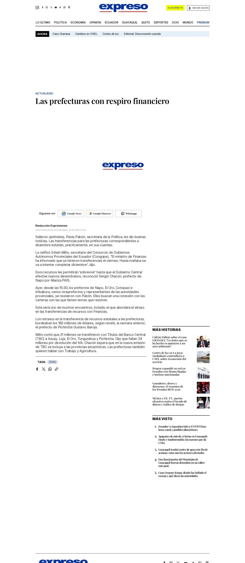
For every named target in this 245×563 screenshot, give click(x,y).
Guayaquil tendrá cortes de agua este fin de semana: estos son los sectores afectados (183, 451)
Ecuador (111, 22)
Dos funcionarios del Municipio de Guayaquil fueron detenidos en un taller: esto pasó (181, 463)
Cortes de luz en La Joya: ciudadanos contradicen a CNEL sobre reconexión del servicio (169, 357)
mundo (188, 22)
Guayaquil (130, 22)
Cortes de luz (111, 33)
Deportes (161, 22)
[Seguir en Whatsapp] (128, 213)
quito (145, 22)
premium (203, 22)
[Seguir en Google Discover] (100, 213)
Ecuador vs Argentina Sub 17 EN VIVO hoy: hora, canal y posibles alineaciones (182, 428)
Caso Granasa (61, 33)
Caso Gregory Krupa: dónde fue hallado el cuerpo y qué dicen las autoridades (182, 474)
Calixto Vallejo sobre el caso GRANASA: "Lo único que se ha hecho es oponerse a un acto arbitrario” (169, 341)
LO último (43, 22)
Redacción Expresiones (51, 225)
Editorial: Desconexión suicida (142, 33)
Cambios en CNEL (86, 33)
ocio (175, 22)
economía (78, 22)
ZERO (52, 362)
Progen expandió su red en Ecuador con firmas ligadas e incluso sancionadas (169, 371)
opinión (95, 22)
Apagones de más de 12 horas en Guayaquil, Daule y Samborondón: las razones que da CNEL (182, 439)
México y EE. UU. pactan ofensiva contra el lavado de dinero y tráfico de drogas (169, 401)
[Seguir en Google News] (71, 213)
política (60, 22)
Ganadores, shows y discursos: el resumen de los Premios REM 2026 (167, 386)
